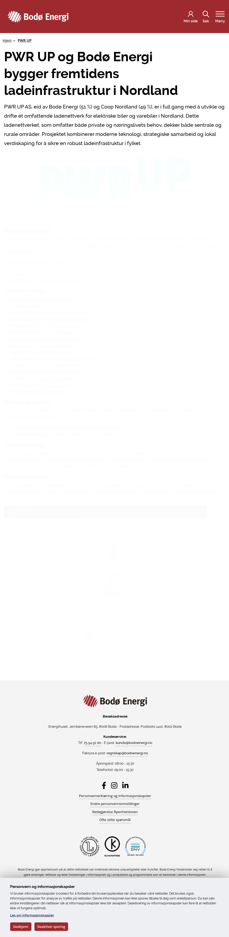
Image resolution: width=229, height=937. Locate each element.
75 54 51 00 (92, 743)
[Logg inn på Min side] (191, 16)
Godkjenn (20, 926)
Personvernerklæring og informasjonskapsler (115, 795)
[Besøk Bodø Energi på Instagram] (114, 785)
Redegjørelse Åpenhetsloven (115, 811)
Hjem (7, 40)
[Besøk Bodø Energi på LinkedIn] (125, 785)
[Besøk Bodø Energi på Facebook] (104, 785)
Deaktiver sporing (51, 926)
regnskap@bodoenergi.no (127, 753)
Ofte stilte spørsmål (115, 819)
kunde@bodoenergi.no (134, 743)
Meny (220, 16)
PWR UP (25, 40)
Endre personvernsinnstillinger (115, 803)
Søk (206, 16)
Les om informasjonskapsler (32, 915)
